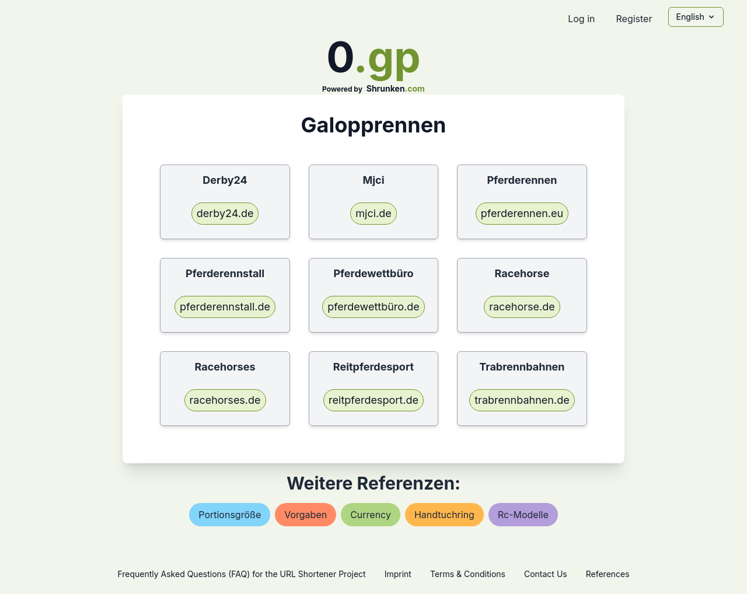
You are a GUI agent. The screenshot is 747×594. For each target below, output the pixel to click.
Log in (581, 19)
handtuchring (444, 514)
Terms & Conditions (467, 574)
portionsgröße (229, 514)
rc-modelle (523, 514)
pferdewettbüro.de (373, 307)
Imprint (398, 574)
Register (634, 19)
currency (370, 514)
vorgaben (305, 514)
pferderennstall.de (225, 307)
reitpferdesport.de (373, 400)
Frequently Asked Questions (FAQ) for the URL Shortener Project (241, 574)
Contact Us (545, 574)
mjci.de (373, 213)
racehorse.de (522, 307)
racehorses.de (225, 400)
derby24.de (225, 213)
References (608, 574)
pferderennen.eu (522, 213)
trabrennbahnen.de (521, 400)
